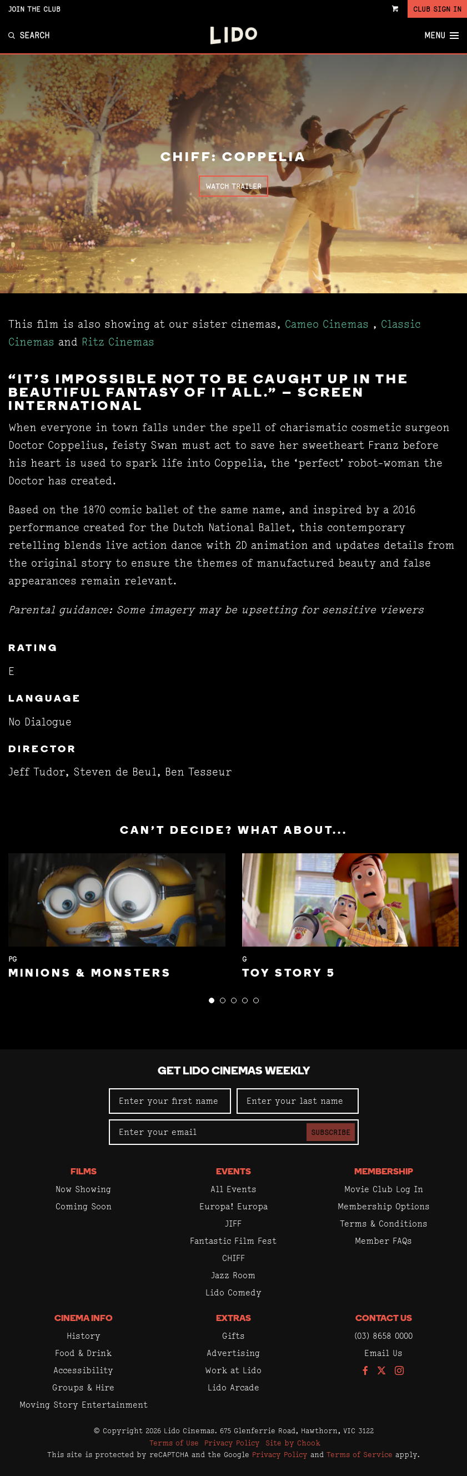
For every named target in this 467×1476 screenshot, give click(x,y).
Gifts (233, 1335)
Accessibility (83, 1370)
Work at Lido (233, 1370)
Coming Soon (84, 1206)
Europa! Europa (233, 1206)
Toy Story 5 (289, 973)
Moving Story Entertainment (83, 1404)
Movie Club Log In (383, 1189)
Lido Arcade (233, 1387)
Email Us (383, 1353)
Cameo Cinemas (327, 324)
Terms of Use (174, 1442)
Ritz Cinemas (118, 342)
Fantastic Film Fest (233, 1240)
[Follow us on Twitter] (381, 1371)
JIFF (233, 1223)
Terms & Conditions (384, 1223)
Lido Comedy (233, 1292)
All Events (233, 1189)
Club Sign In (437, 8)
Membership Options (384, 1206)
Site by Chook (292, 1442)
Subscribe (330, 1132)
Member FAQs (383, 1240)
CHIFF (233, 1258)
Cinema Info (83, 1318)
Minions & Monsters (90, 973)
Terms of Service (360, 1454)
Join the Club (34, 8)
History (84, 1335)
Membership (383, 1172)
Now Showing (83, 1189)
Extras (233, 1318)
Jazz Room (233, 1275)
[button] (211, 1000)
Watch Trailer (233, 186)
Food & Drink (83, 1353)
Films (84, 1172)
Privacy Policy (232, 1442)
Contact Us (383, 1318)
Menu (441, 35)
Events (233, 1172)
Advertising (233, 1353)
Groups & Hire (83, 1387)
